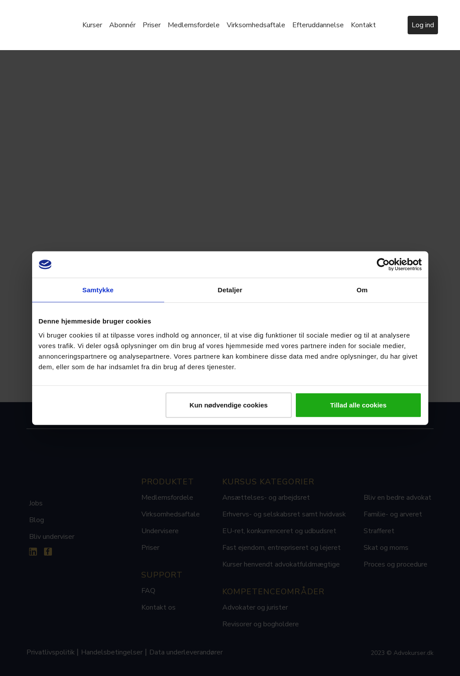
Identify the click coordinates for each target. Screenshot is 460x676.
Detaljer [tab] (230, 290)
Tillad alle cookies (358, 404)
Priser (152, 25)
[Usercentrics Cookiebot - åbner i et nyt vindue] (383, 264)
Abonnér (122, 25)
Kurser (92, 25)
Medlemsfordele (194, 25)
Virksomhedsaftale (256, 25)
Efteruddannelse (318, 25)
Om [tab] (362, 290)
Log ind (423, 25)
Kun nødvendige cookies (229, 404)
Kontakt (363, 25)
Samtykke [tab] (98, 290)
